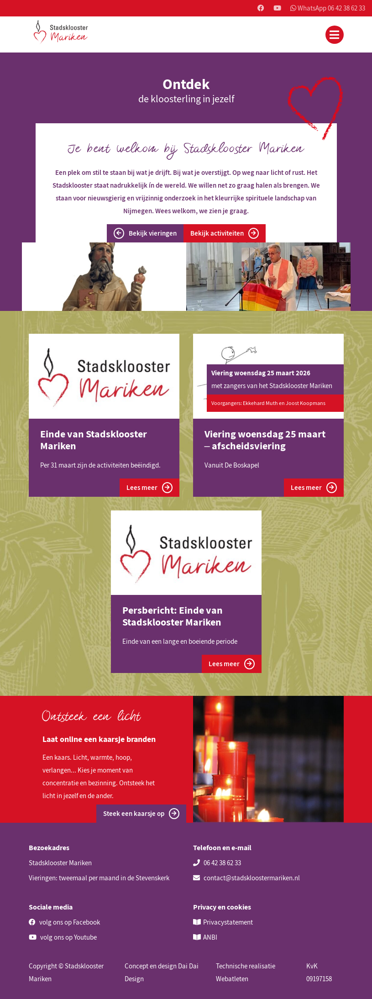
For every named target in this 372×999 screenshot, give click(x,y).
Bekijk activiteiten (224, 233)
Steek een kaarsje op (141, 813)
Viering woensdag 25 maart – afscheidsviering (264, 439)
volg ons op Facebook (64, 922)
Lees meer (149, 487)
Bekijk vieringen (145, 233)
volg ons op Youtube (63, 937)
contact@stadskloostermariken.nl (246, 877)
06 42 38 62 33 (217, 862)
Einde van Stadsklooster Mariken (93, 439)
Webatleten (232, 978)
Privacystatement (228, 922)
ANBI (210, 937)
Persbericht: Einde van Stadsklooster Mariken (172, 616)
